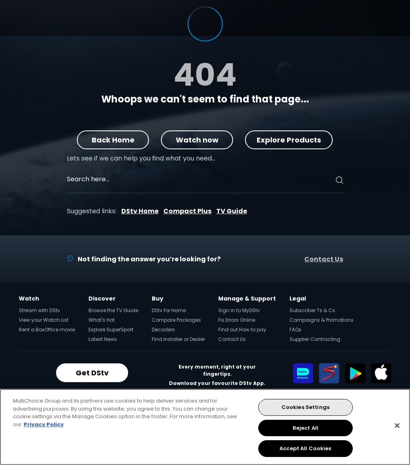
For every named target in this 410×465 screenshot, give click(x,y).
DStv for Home (169, 310)
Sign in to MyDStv (239, 310)
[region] (205, 427)
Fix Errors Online (236, 320)
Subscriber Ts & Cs (312, 310)
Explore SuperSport (110, 329)
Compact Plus (187, 211)
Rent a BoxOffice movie (47, 329)
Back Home (113, 140)
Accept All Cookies (305, 448)
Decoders (163, 329)
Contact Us (323, 259)
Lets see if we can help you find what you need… (141, 158)
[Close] (397, 426)
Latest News (102, 339)
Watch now (197, 140)
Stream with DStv (39, 310)
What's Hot (101, 320)
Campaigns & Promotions (321, 320)
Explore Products (289, 140)
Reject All (305, 428)
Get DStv (92, 373)
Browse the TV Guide (113, 310)
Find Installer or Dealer (178, 339)
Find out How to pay (242, 329)
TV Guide (231, 211)
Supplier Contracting (314, 339)
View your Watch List (43, 320)
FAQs (295, 329)
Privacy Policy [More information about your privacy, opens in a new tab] (44, 424)
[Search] (338, 180)
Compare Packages (176, 320)
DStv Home (140, 211)
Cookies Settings (305, 407)
